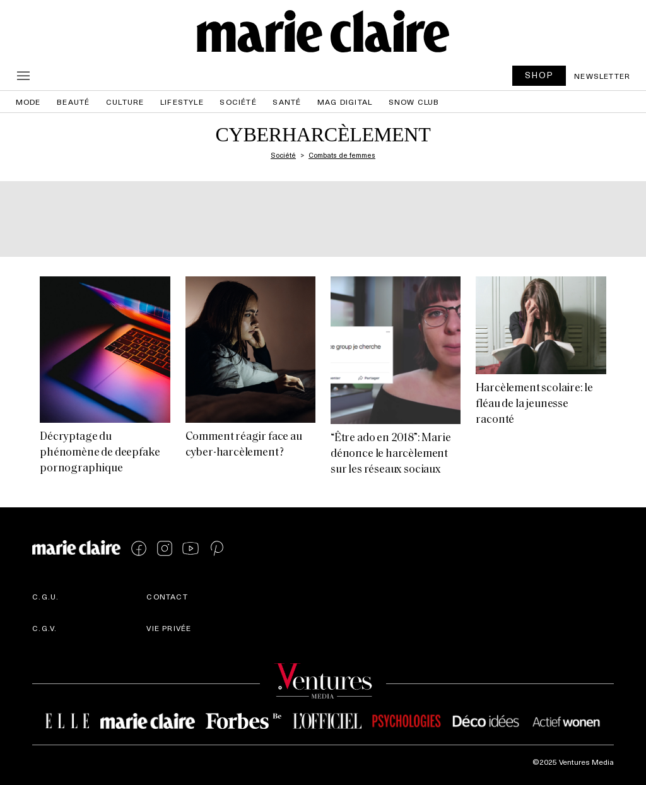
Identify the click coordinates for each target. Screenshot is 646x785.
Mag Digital (344, 101)
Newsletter (602, 75)
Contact (166, 596)
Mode (28, 101)
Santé (287, 101)
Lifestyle (182, 101)
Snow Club (414, 101)
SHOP (539, 74)
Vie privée (168, 628)
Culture (125, 101)
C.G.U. (45, 596)
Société (238, 101)
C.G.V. (44, 628)
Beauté (73, 101)
